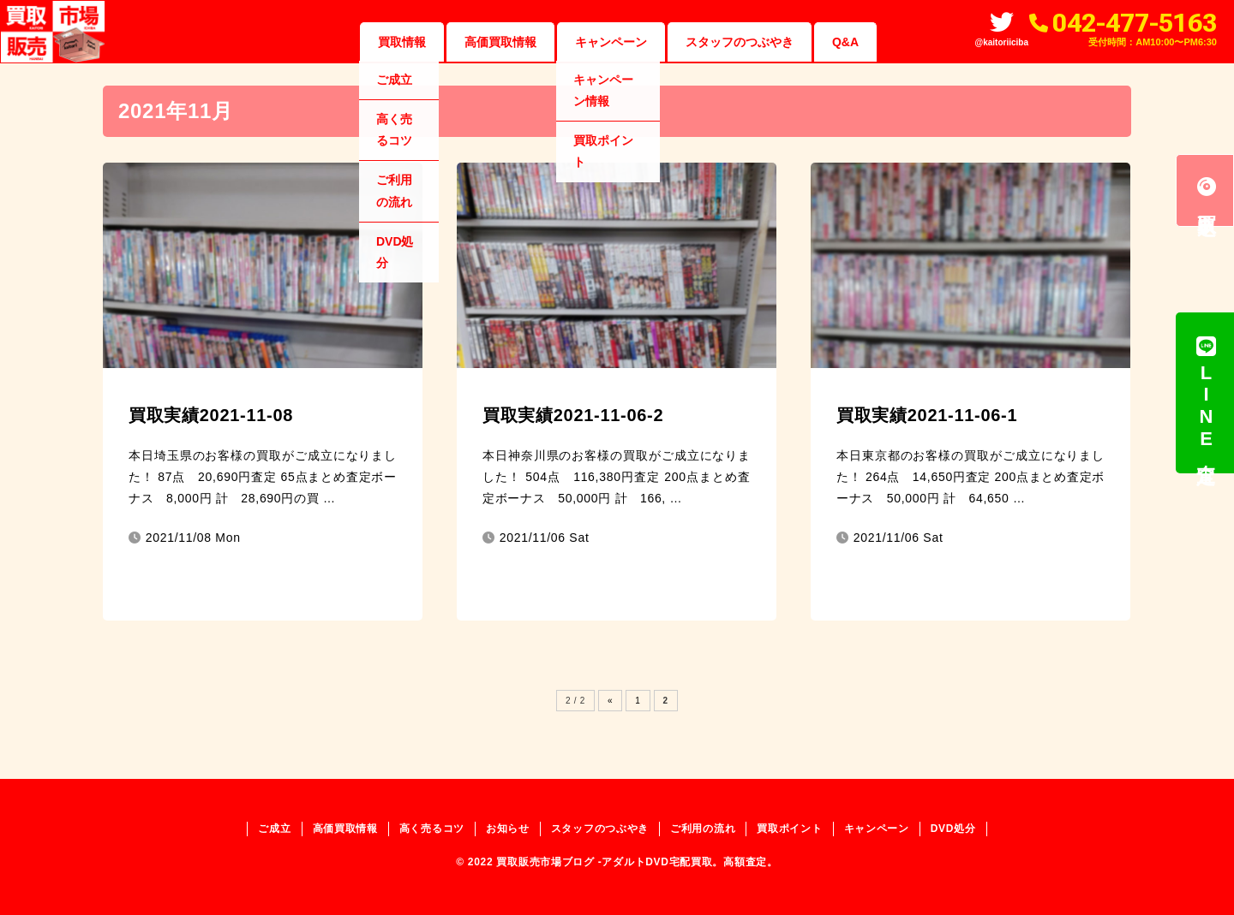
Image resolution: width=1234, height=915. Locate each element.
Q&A (845, 42)
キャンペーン (611, 42)
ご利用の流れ (702, 829)
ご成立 (274, 829)
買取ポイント (789, 829)
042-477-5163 (1134, 23)
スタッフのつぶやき (740, 42)
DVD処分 (953, 829)
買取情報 (402, 42)
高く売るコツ (431, 829)
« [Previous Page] (610, 700)
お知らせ (508, 829)
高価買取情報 (500, 42)
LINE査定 (1206, 393)
